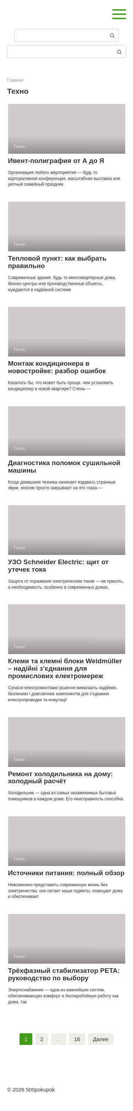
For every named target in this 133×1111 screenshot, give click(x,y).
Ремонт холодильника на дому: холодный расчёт (60, 777)
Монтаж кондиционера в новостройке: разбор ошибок (57, 367)
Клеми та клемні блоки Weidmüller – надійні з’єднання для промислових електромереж (65, 668)
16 (77, 1039)
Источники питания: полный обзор (66, 873)
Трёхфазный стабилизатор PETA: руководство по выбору (64, 974)
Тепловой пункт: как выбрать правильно (57, 262)
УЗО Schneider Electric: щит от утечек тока (58, 565)
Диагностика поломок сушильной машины (64, 466)
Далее (101, 1039)
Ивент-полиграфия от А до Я (56, 160)
